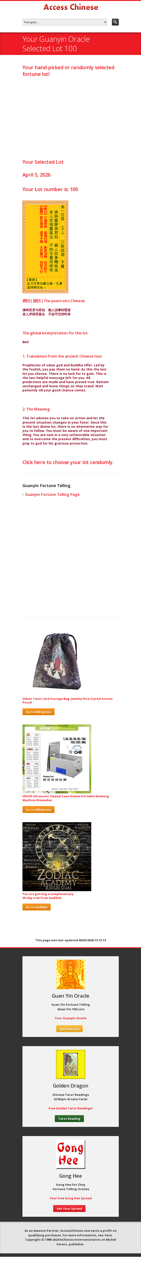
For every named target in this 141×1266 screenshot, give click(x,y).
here (108, 1235)
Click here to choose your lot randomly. (68, 462)
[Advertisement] (70, 117)
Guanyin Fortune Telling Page (52, 494)
